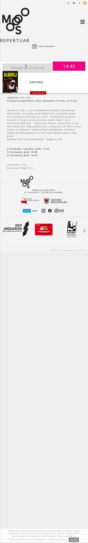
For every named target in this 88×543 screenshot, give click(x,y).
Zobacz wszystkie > (47, 46)
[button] (68, 3)
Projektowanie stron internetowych (74, 250)
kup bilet (39, 92)
